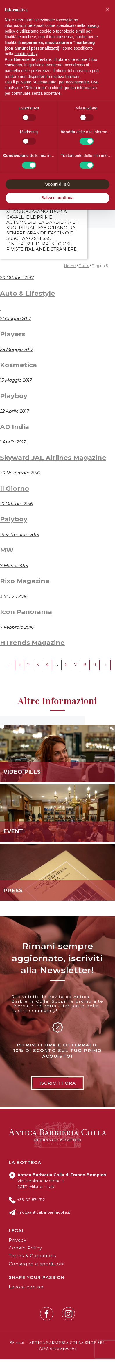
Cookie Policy (25, 1250)
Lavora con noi (27, 1289)
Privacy (17, 1242)
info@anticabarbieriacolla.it (43, 1214)
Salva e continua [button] (57, 197)
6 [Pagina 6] (66, 667)
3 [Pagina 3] (37, 667)
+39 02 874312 (31, 1201)
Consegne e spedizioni (36, 1266)
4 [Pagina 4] (47, 667)
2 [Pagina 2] (28, 667)
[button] (107, 9)
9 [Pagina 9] (94, 667)
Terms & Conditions (32, 1258)
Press (84, 268)
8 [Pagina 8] (84, 667)
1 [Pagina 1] (20, 667)
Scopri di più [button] (57, 184)
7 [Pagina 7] (75, 667)
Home (70, 268)
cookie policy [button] (25, 53)
